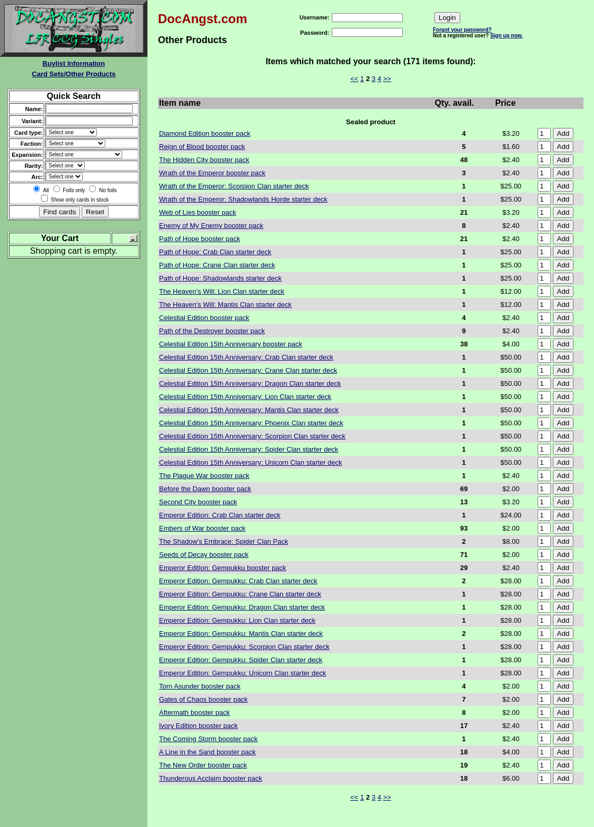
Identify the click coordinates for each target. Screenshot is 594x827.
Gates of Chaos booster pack (203, 699)
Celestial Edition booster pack (204, 318)
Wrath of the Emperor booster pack (212, 173)
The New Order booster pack (203, 765)
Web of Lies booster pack (197, 212)
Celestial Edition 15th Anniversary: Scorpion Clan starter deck (252, 436)
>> (387, 79)
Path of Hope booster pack (199, 239)
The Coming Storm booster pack (208, 739)
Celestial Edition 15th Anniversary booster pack (230, 344)
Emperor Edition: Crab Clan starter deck (219, 515)
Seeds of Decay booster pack (204, 555)
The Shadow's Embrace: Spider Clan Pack (223, 541)
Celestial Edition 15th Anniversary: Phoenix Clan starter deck (251, 423)
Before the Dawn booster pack (205, 489)
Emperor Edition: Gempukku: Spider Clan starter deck (240, 660)
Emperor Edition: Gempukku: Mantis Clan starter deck (241, 633)
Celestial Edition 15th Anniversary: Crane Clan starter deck (248, 370)
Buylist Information (74, 63)
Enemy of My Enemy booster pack (211, 226)
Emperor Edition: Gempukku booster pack (222, 568)
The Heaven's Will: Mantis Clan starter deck (225, 304)
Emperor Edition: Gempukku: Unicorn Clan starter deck (242, 673)
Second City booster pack (198, 502)
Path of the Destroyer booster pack (212, 331)
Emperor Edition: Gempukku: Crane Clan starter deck (240, 594)
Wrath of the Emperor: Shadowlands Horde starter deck (243, 199)
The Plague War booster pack (204, 476)
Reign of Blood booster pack (202, 147)
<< (354, 79)
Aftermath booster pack (194, 712)
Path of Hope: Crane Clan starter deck (217, 265)
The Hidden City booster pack (204, 160)
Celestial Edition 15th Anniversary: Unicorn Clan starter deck (250, 462)
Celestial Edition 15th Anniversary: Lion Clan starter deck (245, 397)
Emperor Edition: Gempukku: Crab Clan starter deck (238, 581)
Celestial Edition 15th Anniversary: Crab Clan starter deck (246, 357)
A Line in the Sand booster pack (207, 752)
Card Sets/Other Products (74, 74)
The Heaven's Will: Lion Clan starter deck (221, 291)
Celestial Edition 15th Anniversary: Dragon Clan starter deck (250, 383)
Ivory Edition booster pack (198, 726)
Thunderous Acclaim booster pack (210, 778)
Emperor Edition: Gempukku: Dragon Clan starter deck (242, 607)
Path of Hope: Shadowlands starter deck (220, 278)
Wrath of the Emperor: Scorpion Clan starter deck (234, 186)
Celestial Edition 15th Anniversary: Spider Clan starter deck (248, 449)
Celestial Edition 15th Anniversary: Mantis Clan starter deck (249, 410)
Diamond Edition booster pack (204, 133)
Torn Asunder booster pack (200, 686)
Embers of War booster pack (202, 528)
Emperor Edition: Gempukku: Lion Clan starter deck (237, 620)
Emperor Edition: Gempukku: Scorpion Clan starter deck (244, 647)
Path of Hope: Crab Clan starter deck (215, 252)
